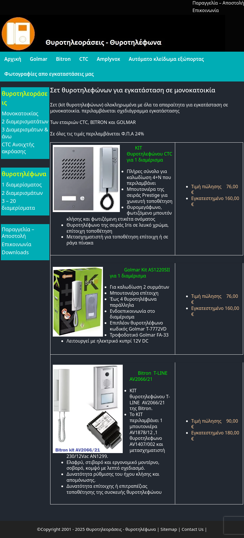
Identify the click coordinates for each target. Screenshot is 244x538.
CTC (83, 59)
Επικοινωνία (205, 10)
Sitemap (169, 529)
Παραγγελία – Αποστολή (18, 232)
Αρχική (12, 59)
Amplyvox (108, 59)
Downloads (15, 252)
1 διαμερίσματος (22, 184)
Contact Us (193, 529)
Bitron (63, 59)
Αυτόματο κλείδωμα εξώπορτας (166, 59)
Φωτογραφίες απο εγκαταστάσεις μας (49, 74)
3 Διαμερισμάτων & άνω (25, 132)
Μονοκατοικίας (20, 113)
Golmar (38, 59)
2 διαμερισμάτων (22, 192)
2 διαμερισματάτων (25, 121)
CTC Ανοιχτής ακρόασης (18, 147)
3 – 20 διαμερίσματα (18, 204)
